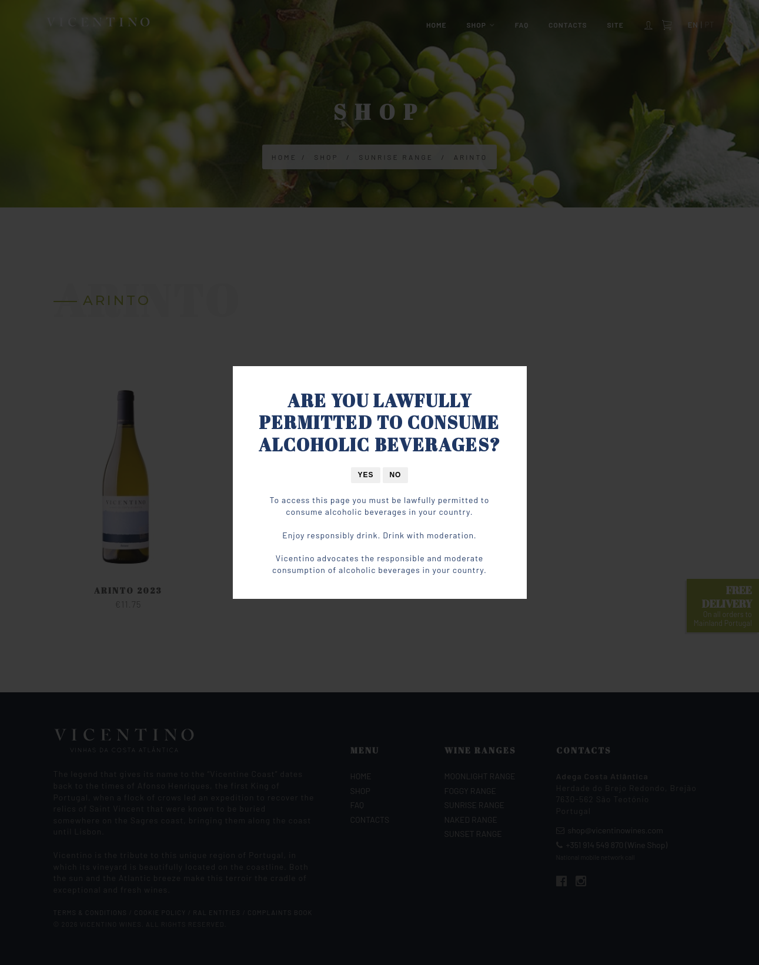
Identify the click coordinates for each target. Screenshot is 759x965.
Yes (366, 475)
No (395, 475)
